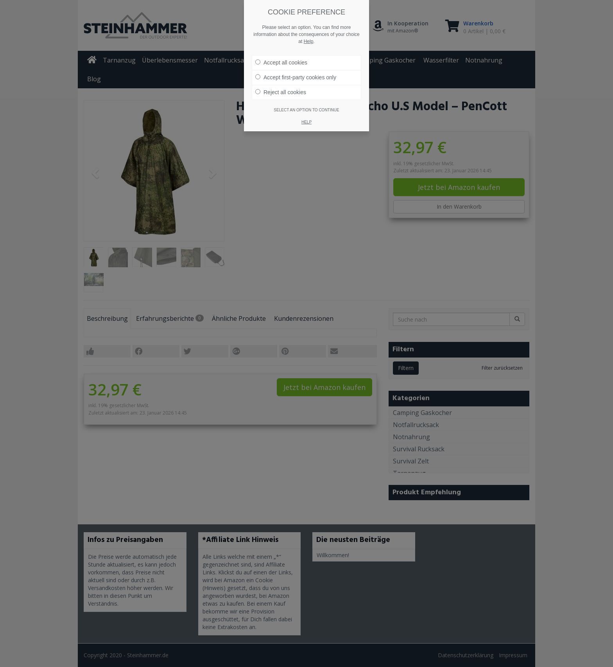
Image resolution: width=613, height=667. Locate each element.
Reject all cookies (280, 92)
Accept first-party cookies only (295, 77)
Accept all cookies (281, 62)
